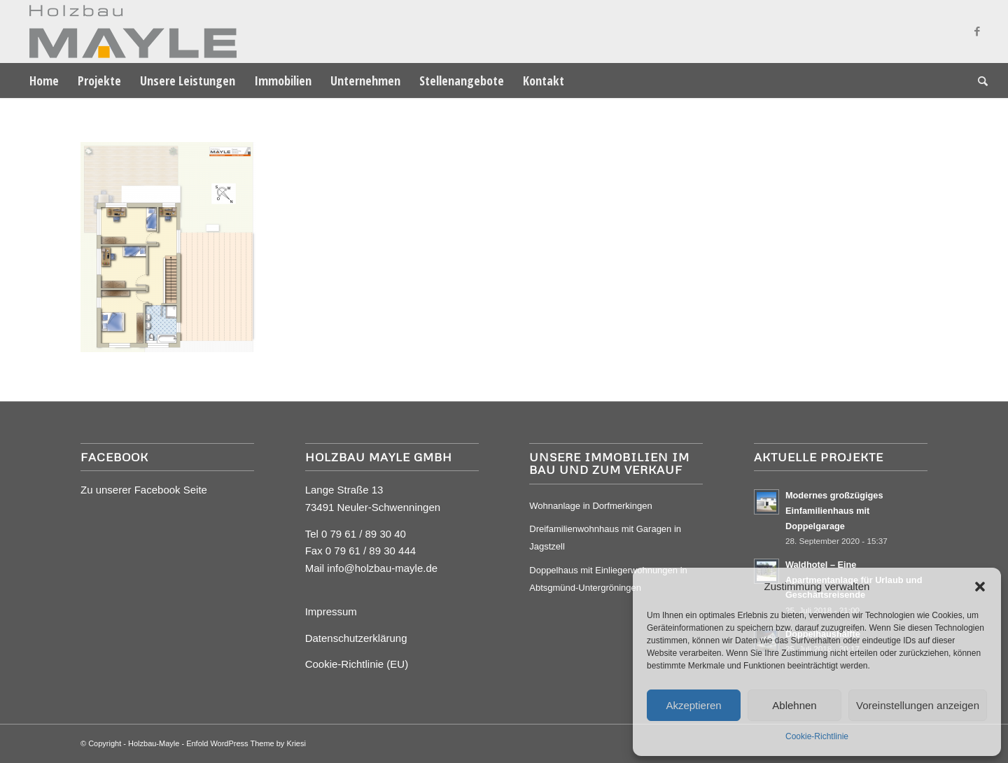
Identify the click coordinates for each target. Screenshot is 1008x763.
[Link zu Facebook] (977, 31)
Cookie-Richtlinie (816, 736)
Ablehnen (794, 705)
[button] (980, 587)
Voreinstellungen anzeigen (917, 705)
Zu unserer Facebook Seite (143, 490)
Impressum (331, 611)
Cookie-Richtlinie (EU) (357, 664)
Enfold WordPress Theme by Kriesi (246, 743)
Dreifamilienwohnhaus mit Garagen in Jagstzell (605, 538)
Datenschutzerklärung (356, 638)
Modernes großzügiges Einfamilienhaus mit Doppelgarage (834, 510)
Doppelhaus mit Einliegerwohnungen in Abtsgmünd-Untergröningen (608, 579)
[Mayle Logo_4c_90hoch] (128, 31)
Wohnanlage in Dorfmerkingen (590, 505)
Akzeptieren (693, 705)
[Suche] (978, 80)
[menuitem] (44, 80)
